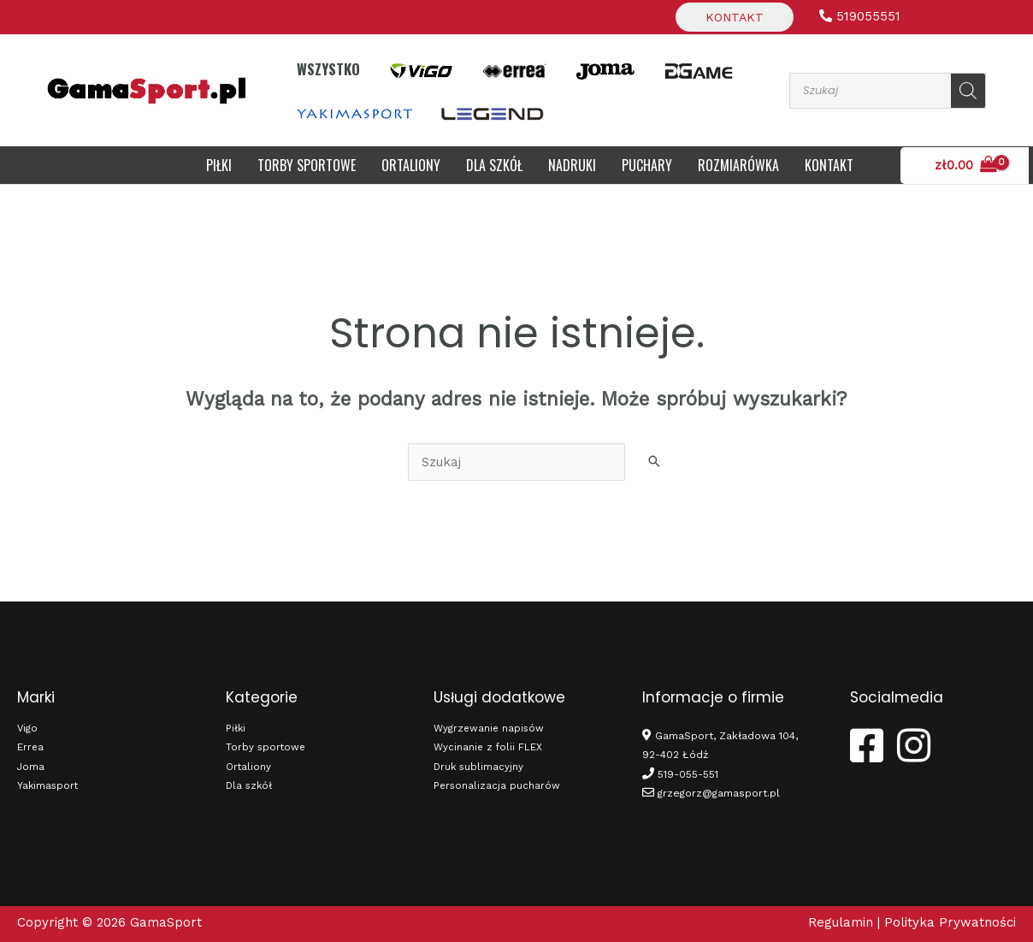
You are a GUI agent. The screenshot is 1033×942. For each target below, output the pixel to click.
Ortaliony (410, 165)
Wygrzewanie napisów (490, 728)
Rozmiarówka (738, 165)
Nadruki (572, 165)
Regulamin (840, 922)
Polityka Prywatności (950, 922)
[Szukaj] (968, 91)
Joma (31, 767)
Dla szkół (250, 785)
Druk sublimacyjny (480, 767)
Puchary (647, 165)
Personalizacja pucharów (498, 785)
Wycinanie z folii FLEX (489, 747)
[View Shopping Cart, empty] (978, 165)
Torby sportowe (306, 165)
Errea (30, 747)
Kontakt (734, 17)
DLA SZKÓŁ (494, 165)
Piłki (219, 165)
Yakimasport (48, 785)
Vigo (27, 728)
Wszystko (328, 69)
